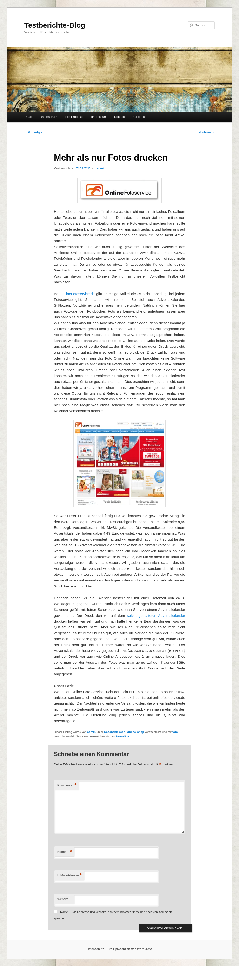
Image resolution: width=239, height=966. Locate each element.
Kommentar (67, 785)
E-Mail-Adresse (69, 875)
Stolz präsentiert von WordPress (130, 949)
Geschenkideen (114, 732)
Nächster (207, 132)
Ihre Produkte (74, 117)
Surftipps (139, 117)
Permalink (122, 736)
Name (64, 851)
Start (29, 117)
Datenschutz (48, 117)
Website (63, 899)
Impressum (98, 117)
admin (101, 168)
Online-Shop (135, 732)
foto (175, 732)
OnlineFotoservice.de (77, 294)
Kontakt (119, 117)
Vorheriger (33, 132)
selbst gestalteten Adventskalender (156, 615)
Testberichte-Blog (54, 25)
